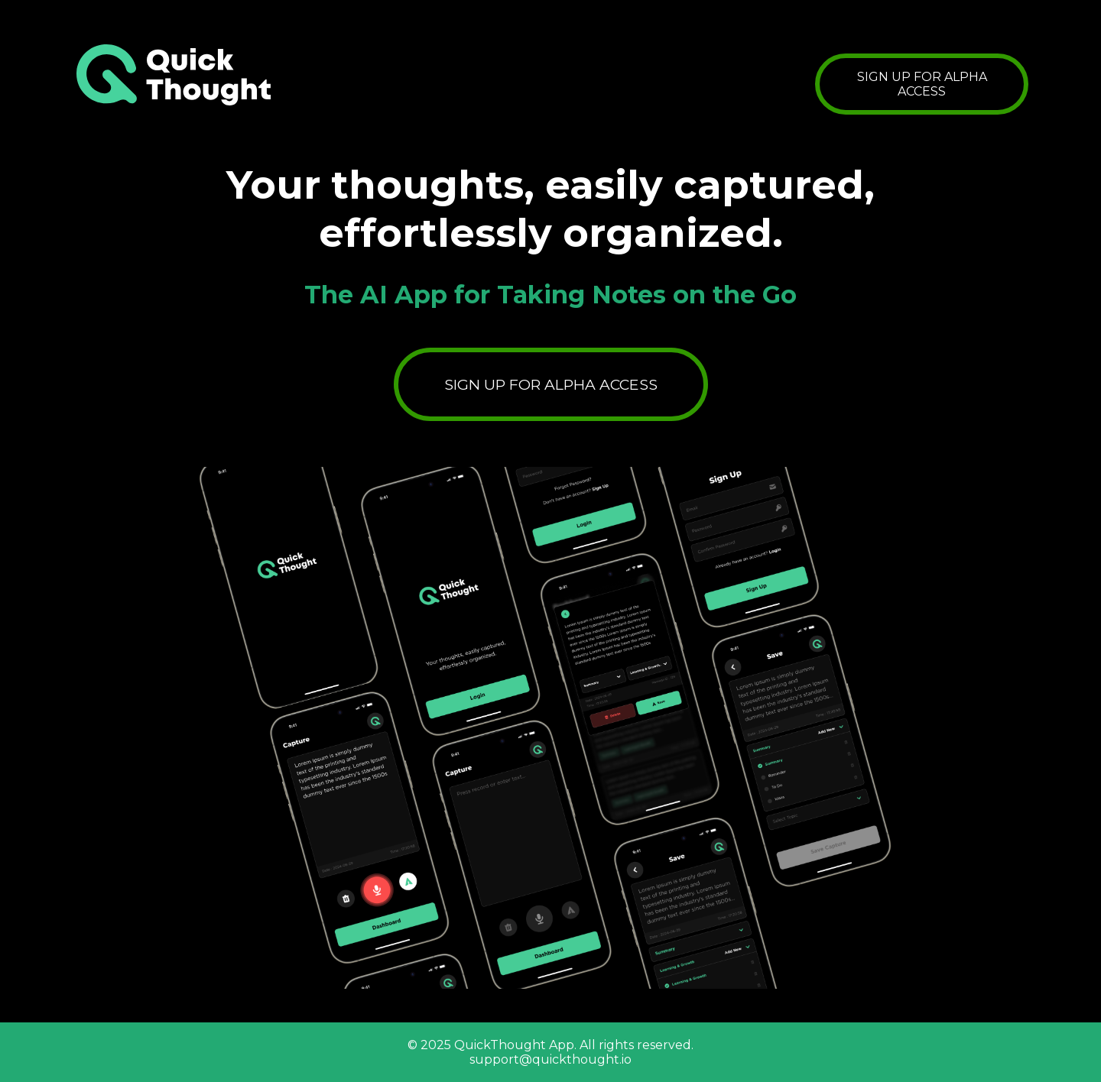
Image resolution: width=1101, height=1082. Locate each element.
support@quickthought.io (550, 1059)
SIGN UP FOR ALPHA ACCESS (922, 84)
